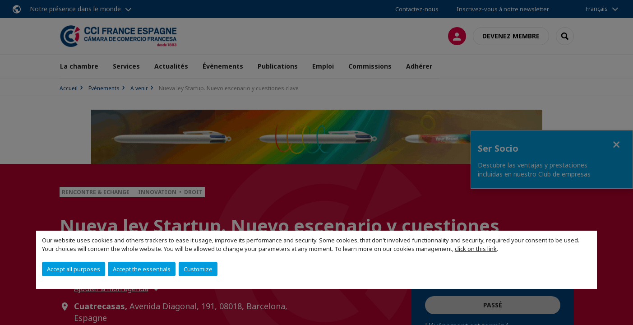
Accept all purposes (73, 269)
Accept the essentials (142, 269)
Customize (198, 269)
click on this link (476, 249)
